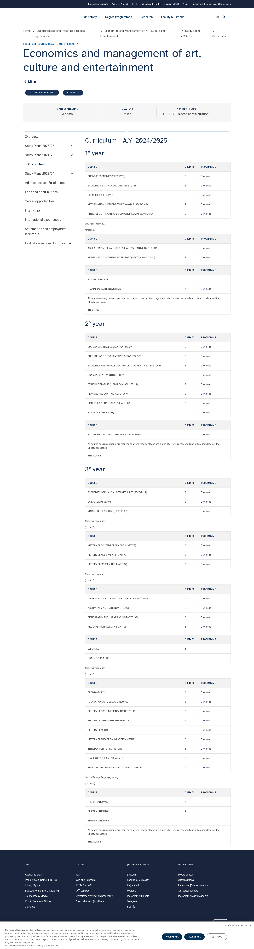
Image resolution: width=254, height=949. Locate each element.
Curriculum (36, 167)
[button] (218, 17)
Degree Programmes (118, 17)
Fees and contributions (41, 195)
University (90, 17)
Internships (33, 213)
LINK (27, 867)
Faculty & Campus (172, 17)
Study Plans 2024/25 (39, 158)
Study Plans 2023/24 (39, 176)
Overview (31, 139)
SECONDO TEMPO (186, 867)
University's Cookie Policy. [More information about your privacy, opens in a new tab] (46, 945)
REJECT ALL (195, 937)
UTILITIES (80, 867)
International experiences (43, 222)
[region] (127, 935)
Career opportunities (39, 204)
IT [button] (229, 17)
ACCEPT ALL (172, 937)
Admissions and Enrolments (45, 185)
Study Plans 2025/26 (39, 148)
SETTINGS (217, 937)
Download (206, 179)
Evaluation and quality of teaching (49, 246)
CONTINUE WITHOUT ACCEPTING (237, 925)
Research (146, 17)
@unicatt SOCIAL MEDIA (138, 867)
